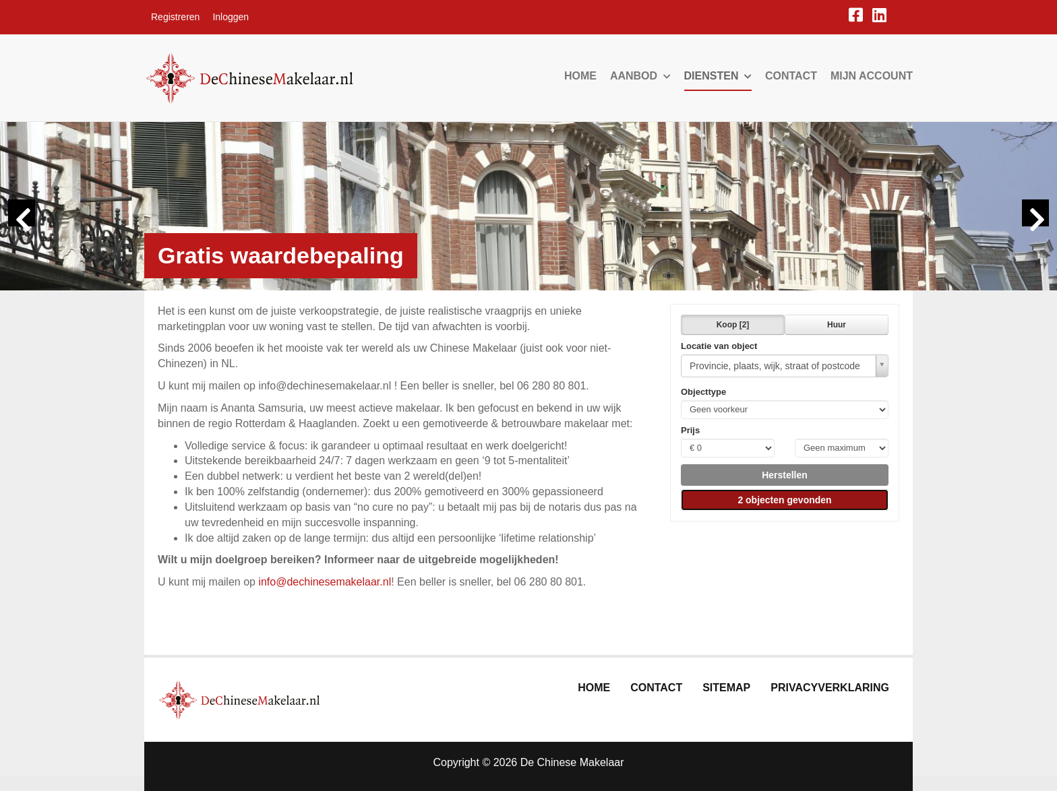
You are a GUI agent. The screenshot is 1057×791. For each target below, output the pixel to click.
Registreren (175, 16)
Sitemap (726, 687)
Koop (733, 324)
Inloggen (230, 16)
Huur (836, 324)
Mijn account (872, 76)
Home (580, 76)
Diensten (718, 76)
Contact (791, 76)
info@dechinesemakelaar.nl (324, 582)
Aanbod (640, 76)
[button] (784, 475)
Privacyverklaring (830, 687)
